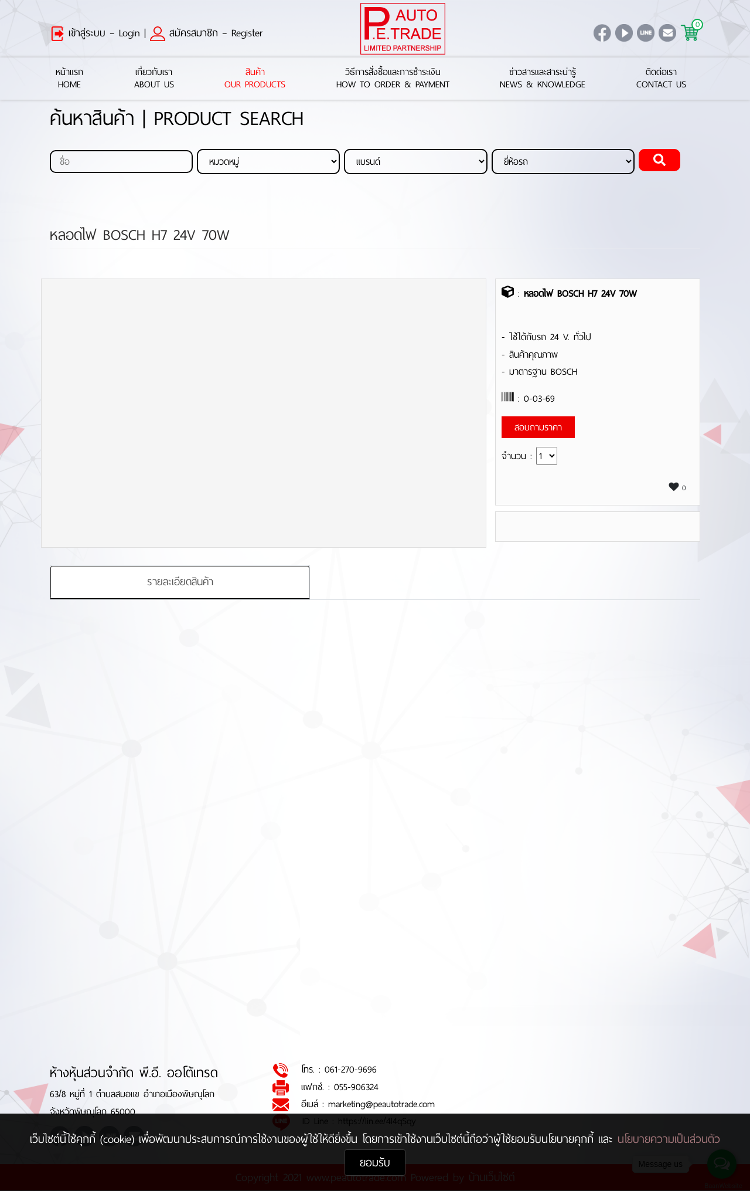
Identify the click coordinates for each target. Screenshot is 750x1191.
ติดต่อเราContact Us (661, 78)
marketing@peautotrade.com (381, 1104)
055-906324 (356, 1087)
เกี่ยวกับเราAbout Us (154, 78)
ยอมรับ (375, 1162)
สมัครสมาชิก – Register (206, 33)
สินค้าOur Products (254, 78)
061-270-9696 (351, 1070)
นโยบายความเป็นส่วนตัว (669, 1139)
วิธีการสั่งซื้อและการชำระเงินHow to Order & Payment (392, 78)
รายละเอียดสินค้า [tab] (180, 581)
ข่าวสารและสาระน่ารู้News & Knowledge (542, 78)
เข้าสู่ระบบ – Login (95, 33)
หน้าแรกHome (69, 78)
